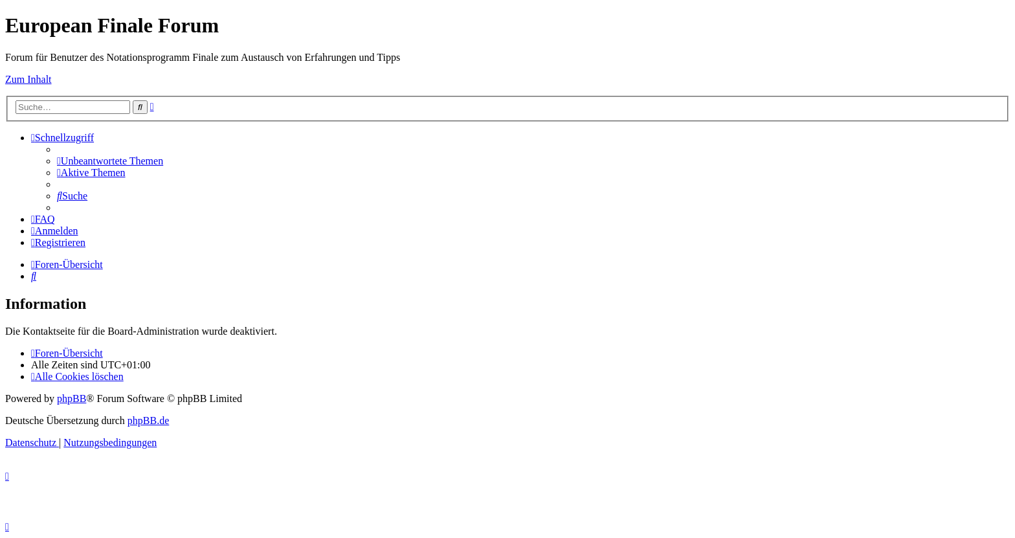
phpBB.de (148, 420)
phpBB (71, 398)
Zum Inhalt (28, 79)
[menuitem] (110, 160)
